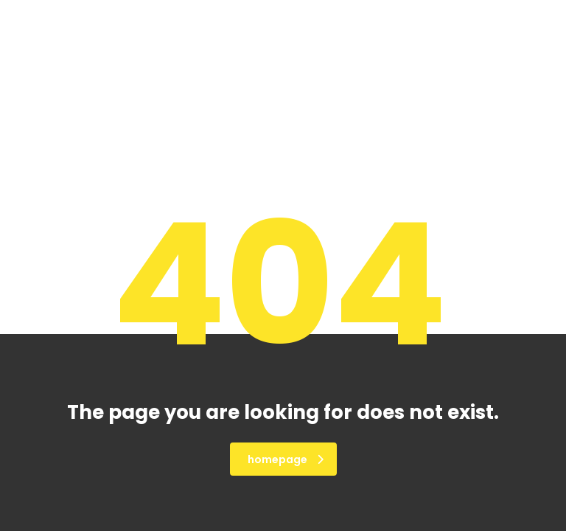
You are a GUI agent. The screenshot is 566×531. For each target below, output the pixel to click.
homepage (286, 459)
